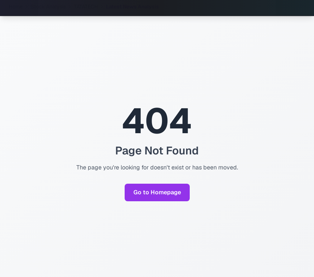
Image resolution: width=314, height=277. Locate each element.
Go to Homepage (157, 192)
